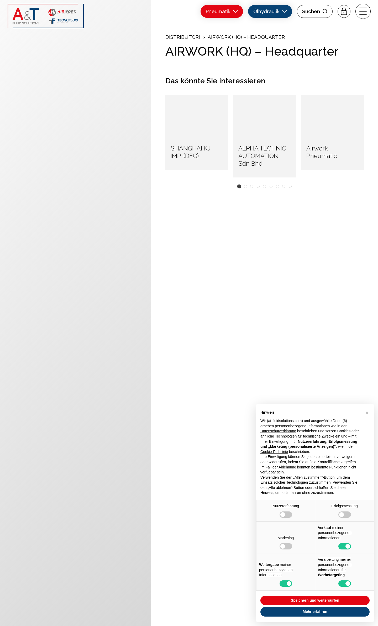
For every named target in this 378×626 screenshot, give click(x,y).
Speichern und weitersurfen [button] (315, 600)
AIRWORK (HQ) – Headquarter (246, 37)
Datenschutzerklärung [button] (278, 431)
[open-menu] (363, 11)
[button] (239, 186)
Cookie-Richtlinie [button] (274, 452)
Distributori (182, 37)
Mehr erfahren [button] (315, 611)
